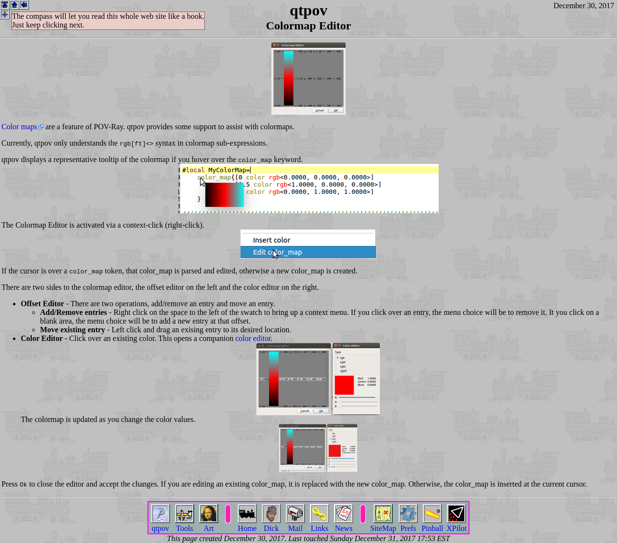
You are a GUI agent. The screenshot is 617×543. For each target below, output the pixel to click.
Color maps (19, 126)
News (343, 524)
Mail (295, 524)
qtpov (160, 524)
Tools (184, 524)
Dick (271, 524)
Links (319, 524)
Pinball (432, 524)
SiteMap (383, 524)
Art (208, 524)
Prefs (408, 524)
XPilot (456, 524)
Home (247, 524)
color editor (252, 338)
